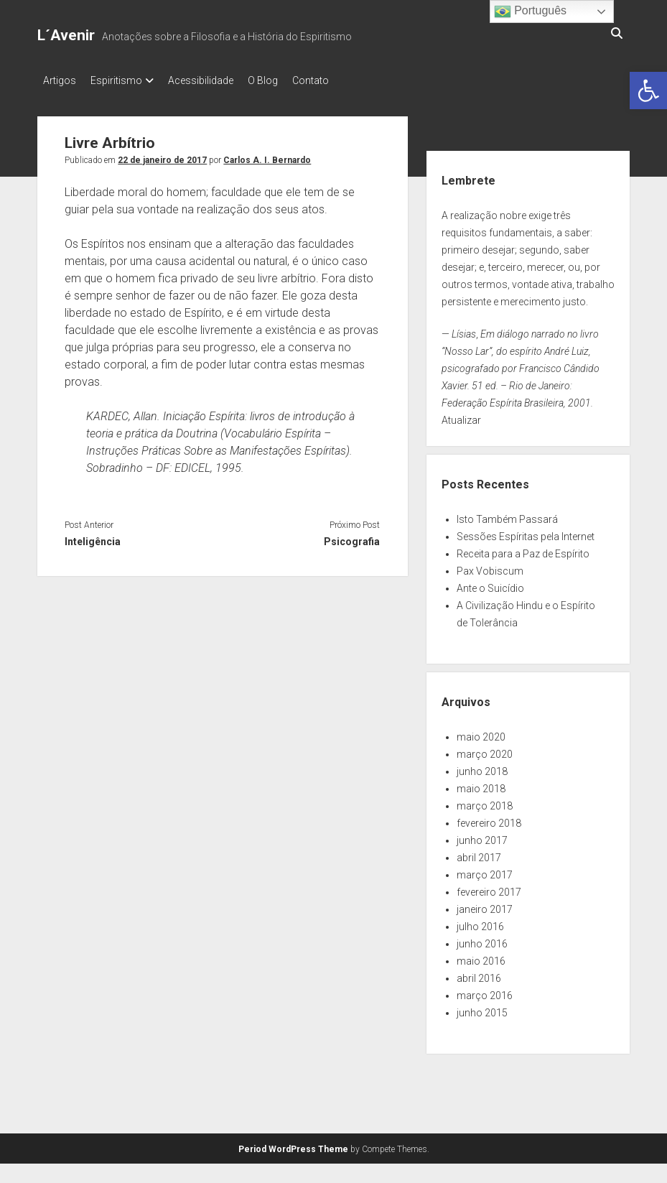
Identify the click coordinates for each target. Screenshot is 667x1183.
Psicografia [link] (352, 537)
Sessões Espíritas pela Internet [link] (525, 532)
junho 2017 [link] (482, 836)
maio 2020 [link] (481, 732)
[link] (648, 90)
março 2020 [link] (485, 750)
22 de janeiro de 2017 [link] (162, 156)
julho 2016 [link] (480, 922)
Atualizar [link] (461, 416)
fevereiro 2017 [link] (489, 888)
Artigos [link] (59, 80)
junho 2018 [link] (482, 767)
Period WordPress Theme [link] (293, 1145)
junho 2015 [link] (482, 1008)
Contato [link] (339, 80)
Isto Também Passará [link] (507, 515)
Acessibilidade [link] (215, 80)
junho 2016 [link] (482, 939)
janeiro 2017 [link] (485, 905)
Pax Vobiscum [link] (490, 566)
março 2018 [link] (485, 801)
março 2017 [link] (485, 870)
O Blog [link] (284, 80)
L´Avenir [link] (66, 35)
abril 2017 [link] (479, 853)
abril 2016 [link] (479, 974)
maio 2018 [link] (481, 784)
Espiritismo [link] (123, 80)
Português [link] (530, 11)
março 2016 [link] (485, 991)
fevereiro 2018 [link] (489, 819)
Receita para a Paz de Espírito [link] (523, 549)
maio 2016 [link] (481, 956)
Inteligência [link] (93, 537)
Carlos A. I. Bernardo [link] (267, 156)
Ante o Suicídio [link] (490, 584)
